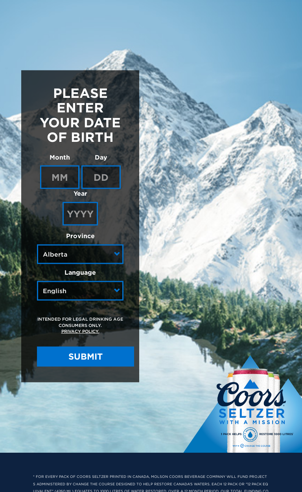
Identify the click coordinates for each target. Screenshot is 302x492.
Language (80, 272)
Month (60, 157)
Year (80, 193)
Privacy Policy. (80, 331)
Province (80, 236)
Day (101, 157)
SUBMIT (85, 356)
